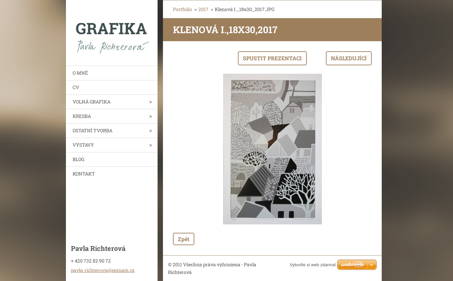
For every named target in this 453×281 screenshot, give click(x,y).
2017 (203, 9)
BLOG (78, 159)
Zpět (183, 238)
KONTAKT (84, 173)
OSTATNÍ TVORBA (92, 130)
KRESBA (82, 116)
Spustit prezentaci (272, 58)
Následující (349, 58)
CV (76, 87)
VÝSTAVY (83, 145)
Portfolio (182, 9)
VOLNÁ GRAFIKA (91, 101)
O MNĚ (80, 73)
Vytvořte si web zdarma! (313, 264)
